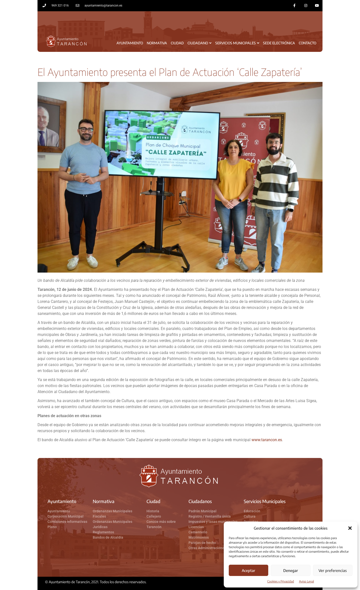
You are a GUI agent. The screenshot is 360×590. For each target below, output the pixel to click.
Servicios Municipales (237, 43)
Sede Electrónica (279, 43)
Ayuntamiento (129, 43)
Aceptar (248, 570)
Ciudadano (200, 43)
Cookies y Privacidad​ (280, 581)
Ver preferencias (332, 570)
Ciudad (177, 43)
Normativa (157, 43)
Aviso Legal (306, 581)
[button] (350, 528)
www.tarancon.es (267, 439)
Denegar (290, 570)
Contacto (307, 43)
